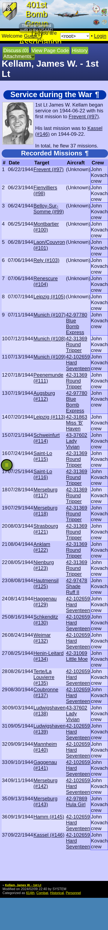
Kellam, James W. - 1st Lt (23, 885)
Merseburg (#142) (45, 783)
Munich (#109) (49, 357)
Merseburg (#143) (45, 801)
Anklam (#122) (41, 547)
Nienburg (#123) (43, 565)
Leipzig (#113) (49, 417)
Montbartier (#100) (46, 226)
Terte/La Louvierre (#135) (43, 677)
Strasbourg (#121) (45, 529)
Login (100, 36)
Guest (30, 36)
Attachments (17, 56)
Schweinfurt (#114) (46, 438)
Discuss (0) (15, 50)
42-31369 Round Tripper (76, 344)
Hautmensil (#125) (46, 583)
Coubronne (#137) (45, 692)
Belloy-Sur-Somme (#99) (48, 208)
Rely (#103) (46, 260)
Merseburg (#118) (45, 510)
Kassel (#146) (48, 835)
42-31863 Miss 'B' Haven (76, 422)
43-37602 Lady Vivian (76, 441)
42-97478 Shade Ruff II (76, 586)
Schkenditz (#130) (45, 619)
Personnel (73, 893)
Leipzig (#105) (49, 296)
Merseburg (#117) (45, 492)
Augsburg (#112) (44, 396)
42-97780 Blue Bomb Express (76, 323)
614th (30, 893)
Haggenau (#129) (45, 601)
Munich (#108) (49, 338)
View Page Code (50, 50)
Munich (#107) (49, 315)
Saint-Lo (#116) (42, 474)
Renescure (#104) (45, 281)
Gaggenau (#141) (45, 765)
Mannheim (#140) (45, 747)
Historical (57, 893)
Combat (42, 893)
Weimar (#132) (42, 638)
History (80, 50)
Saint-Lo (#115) (42, 456)
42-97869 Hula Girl (76, 801)
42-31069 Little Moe (77, 656)
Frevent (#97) (84, 116)
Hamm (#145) (48, 816)
